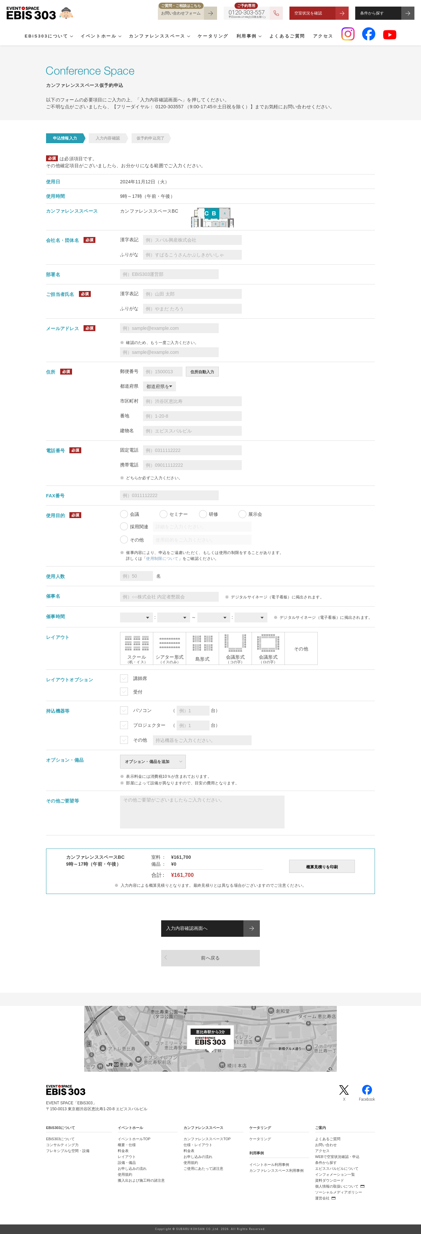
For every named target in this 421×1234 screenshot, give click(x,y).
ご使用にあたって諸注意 (203, 1168)
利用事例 (246, 36)
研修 (213, 514)
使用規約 (125, 1174)
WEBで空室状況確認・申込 (337, 1157)
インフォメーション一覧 (335, 1174)
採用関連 (139, 526)
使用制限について (162, 558)
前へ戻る (210, 957)
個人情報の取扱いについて (337, 1186)
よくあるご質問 (287, 36)
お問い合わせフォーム (181, 13)
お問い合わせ (326, 1145)
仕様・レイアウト (198, 1145)
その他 (137, 539)
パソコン (142, 710)
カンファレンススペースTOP (207, 1139)
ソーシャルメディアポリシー (338, 1192)
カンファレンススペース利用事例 (276, 1170)
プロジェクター (149, 725)
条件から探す (372, 13)
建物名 (127, 430)
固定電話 (129, 450)
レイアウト (127, 1157)
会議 (134, 514)
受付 (137, 692)
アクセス (323, 36)
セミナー (178, 514)
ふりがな (129, 254)
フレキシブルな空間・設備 (67, 1151)
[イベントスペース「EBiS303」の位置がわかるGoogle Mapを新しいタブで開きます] (210, 1039)
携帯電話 (129, 464)
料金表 (123, 1151)
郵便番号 (129, 371)
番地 (124, 415)
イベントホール (98, 36)
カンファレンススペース (157, 36)
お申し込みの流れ (132, 1168)
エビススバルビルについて (337, 1168)
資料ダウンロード (329, 1180)
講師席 (140, 678)
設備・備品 (127, 1163)
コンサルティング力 (62, 1145)
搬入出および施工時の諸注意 (141, 1180)
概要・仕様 (127, 1145)
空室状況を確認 (308, 13)
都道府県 (129, 386)
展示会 (255, 514)
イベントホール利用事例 (269, 1165)
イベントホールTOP (134, 1139)
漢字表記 (129, 239)
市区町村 (129, 401)
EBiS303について (46, 36)
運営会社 (322, 1198)
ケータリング (213, 36)
